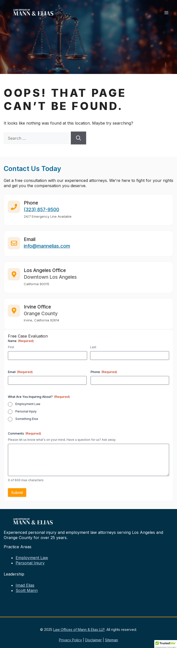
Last (93, 347)
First (11, 347)
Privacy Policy (70, 640)
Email (20, 372)
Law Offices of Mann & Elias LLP (79, 629)
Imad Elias (25, 585)
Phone (104, 372)
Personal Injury (26, 411)
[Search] (78, 138)
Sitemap (111, 640)
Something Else (26, 419)
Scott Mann (27, 590)
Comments (24, 433)
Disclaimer (93, 640)
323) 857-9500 (42, 213)
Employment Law (27, 404)
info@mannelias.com (47, 249)
